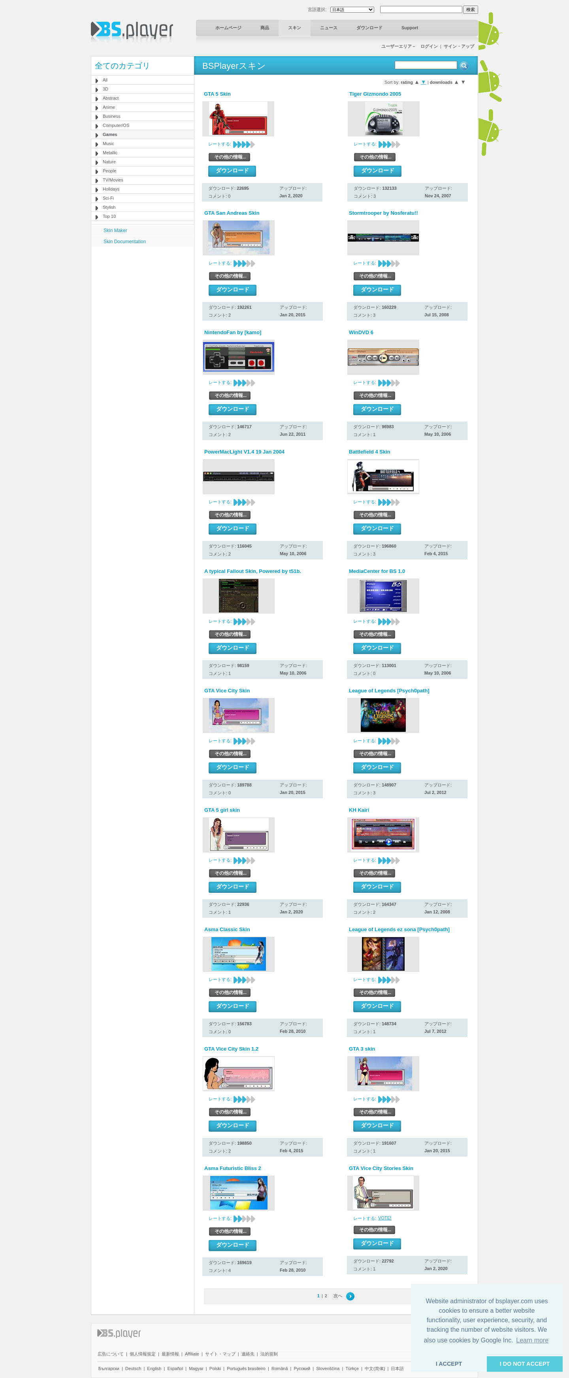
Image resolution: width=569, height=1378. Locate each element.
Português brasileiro (246, 1368)
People (109, 170)
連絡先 (247, 1354)
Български (108, 1368)
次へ (337, 1295)
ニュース (328, 27)
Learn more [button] (532, 1340)
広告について (111, 1354)
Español (175, 1368)
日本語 (397, 1368)
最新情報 (170, 1354)
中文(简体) (375, 1368)
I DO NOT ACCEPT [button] (525, 1364)
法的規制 (269, 1354)
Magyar (196, 1368)
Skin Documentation (125, 241)
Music (108, 143)
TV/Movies (113, 180)
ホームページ (228, 27)
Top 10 (109, 216)
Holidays (111, 189)
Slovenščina (327, 1368)
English (154, 1368)
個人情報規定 (143, 1354)
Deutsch (133, 1368)
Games (110, 134)
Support (409, 27)
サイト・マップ (220, 1354)
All (105, 80)
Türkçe (352, 1368)
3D (105, 89)
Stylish (109, 207)
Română (279, 1368)
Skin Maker (115, 230)
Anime (109, 107)
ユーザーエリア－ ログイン (409, 46)
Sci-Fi (108, 198)
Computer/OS (116, 125)
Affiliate (192, 1354)
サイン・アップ (459, 46)
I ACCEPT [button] (449, 1364)
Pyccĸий (302, 1368)
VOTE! (384, 1217)
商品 (264, 27)
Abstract (111, 98)
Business (112, 116)
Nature (109, 161)
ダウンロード (369, 27)
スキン (294, 27)
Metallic (110, 152)
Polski (215, 1368)
